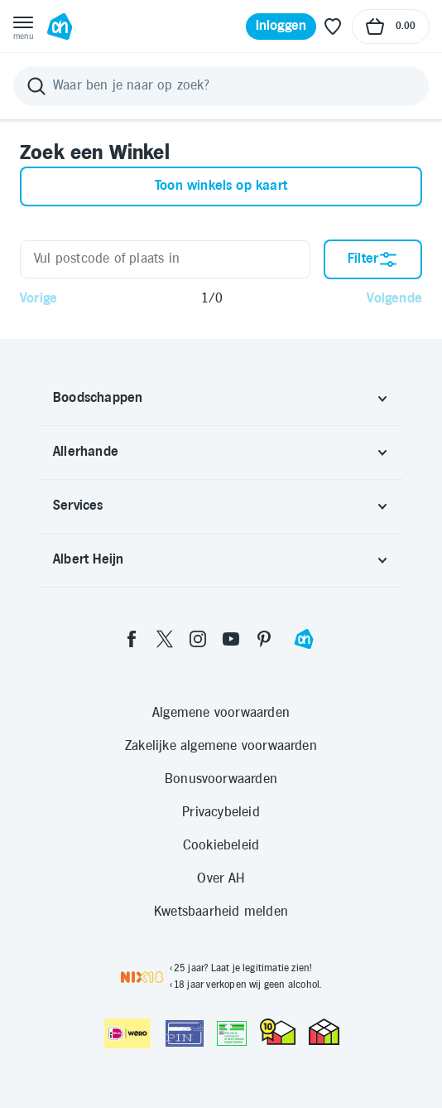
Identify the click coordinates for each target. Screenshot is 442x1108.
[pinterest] (264, 639)
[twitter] (165, 639)
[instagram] (198, 639)
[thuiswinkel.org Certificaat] (277, 1031)
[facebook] (132, 639)
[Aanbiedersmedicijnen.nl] (232, 1033)
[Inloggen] (281, 26)
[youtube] (231, 639)
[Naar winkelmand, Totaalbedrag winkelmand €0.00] (391, 26)
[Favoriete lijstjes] (332, 26)
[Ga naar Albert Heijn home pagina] (59, 26)
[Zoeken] (221, 86)
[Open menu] (23, 26)
